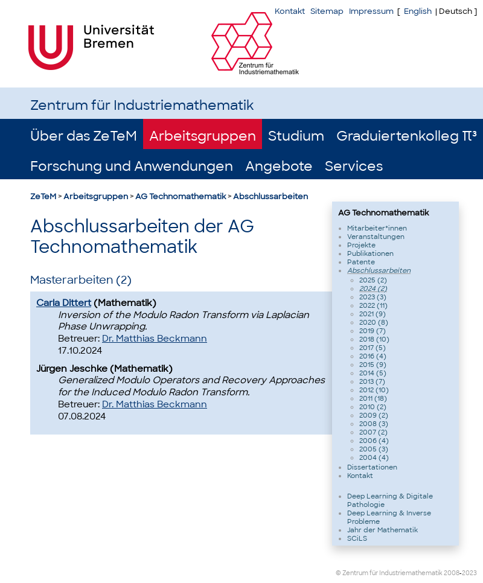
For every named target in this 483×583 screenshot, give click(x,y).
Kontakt (290, 11)
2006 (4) (374, 440)
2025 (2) (373, 280)
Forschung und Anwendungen (131, 166)
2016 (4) (372, 356)
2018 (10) (374, 339)
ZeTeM (43, 196)
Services (354, 166)
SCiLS (357, 538)
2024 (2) (373, 288)
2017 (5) (372, 347)
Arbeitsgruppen (202, 136)
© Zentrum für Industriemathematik (389, 573)
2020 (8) (373, 322)
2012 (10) (374, 390)
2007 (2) (373, 432)
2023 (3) (372, 297)
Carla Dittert (63, 303)
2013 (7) (372, 381)
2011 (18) (373, 398)
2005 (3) (373, 449)
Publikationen (370, 253)
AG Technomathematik (180, 196)
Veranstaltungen (376, 236)
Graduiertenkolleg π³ (406, 136)
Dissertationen (372, 467)
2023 (469, 573)
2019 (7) (372, 331)
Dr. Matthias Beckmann (154, 339)
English (418, 11)
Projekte (361, 245)
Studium (296, 136)
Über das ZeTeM (83, 136)
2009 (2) (373, 415)
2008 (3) (373, 423)
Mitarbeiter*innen (377, 228)
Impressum (371, 11)
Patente (361, 262)
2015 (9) (372, 364)
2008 (451, 573)
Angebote (279, 166)
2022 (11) (373, 305)
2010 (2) (372, 407)
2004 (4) (374, 457)
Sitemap (327, 11)
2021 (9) (372, 314)
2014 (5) (372, 373)
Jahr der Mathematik (382, 530)
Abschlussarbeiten (270, 196)
